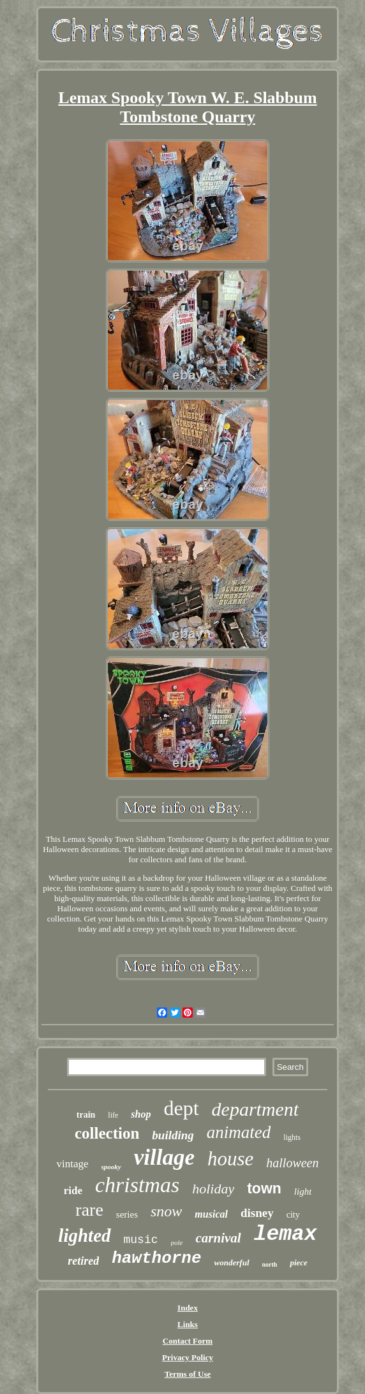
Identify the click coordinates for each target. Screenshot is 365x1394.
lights (292, 1137)
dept (180, 1108)
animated (239, 1132)
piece (298, 1262)
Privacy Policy (187, 1357)
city (293, 1215)
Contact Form (187, 1341)
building (172, 1135)
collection (107, 1133)
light (303, 1191)
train (86, 1115)
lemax (285, 1234)
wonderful (232, 1262)
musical (211, 1214)
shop (141, 1114)
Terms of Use (188, 1374)
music (141, 1240)
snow (166, 1211)
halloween (292, 1163)
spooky (111, 1166)
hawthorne (156, 1258)
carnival (218, 1238)
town (264, 1188)
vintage (72, 1164)
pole (177, 1242)
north (270, 1264)
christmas (137, 1185)
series (127, 1214)
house (230, 1159)
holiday (213, 1189)
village (164, 1157)
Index (187, 1307)
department (255, 1109)
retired (83, 1261)
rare (89, 1210)
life (113, 1115)
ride (73, 1190)
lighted (84, 1235)
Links (187, 1324)
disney (257, 1213)
